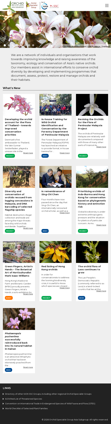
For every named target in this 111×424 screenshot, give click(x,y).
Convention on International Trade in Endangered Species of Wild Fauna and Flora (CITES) (50, 403)
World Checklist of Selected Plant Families (26, 408)
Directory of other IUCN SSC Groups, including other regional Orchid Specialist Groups (48, 394)
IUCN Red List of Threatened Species (23, 399)
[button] (107, 5)
